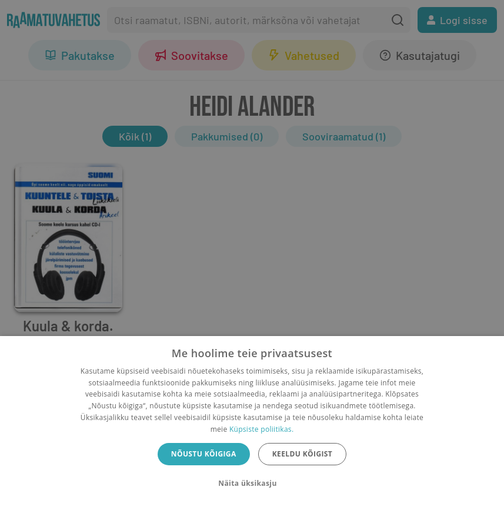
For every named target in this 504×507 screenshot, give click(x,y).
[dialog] (252, 421)
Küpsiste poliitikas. (261, 429)
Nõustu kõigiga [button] (203, 454)
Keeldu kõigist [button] (302, 454)
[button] (251, 483)
